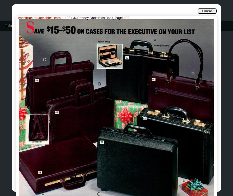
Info (8, 26)
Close (207, 11)
